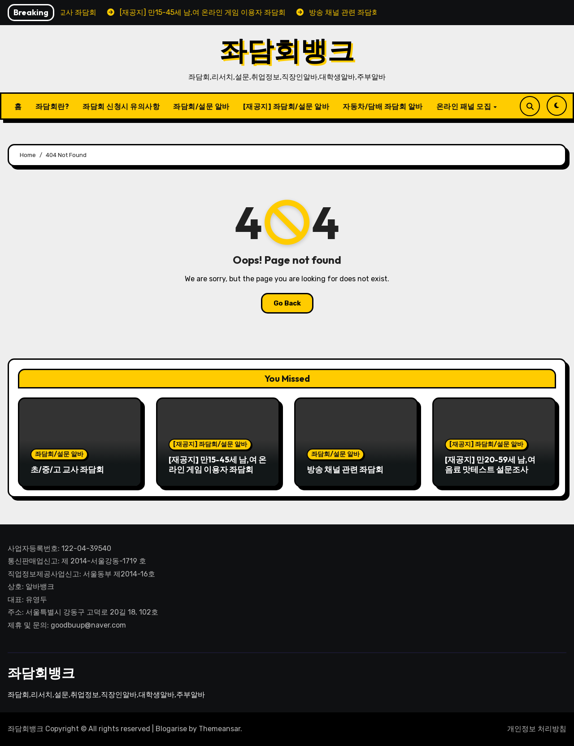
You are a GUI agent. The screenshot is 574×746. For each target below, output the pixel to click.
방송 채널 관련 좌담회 (345, 469)
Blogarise (171, 728)
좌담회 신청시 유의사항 (121, 106)
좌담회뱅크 (287, 50)
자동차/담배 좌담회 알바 (383, 106)
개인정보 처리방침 (536, 728)
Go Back (287, 303)
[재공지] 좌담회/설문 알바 (286, 106)
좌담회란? (52, 106)
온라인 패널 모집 (464, 106)
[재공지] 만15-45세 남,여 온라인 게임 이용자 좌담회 (217, 464)
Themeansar (219, 728)
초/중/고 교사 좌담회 (67, 469)
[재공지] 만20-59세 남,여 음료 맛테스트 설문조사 (490, 464)
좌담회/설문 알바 (201, 106)
